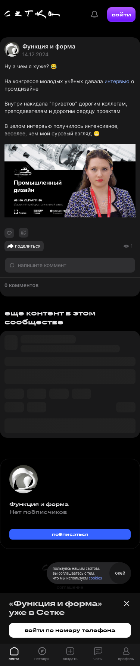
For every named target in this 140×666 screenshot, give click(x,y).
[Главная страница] (32, 14)
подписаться (70, 534)
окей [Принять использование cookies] (120, 573)
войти (121, 14)
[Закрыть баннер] (126, 603)
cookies (95, 578)
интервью (117, 81)
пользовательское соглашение (70, 584)
